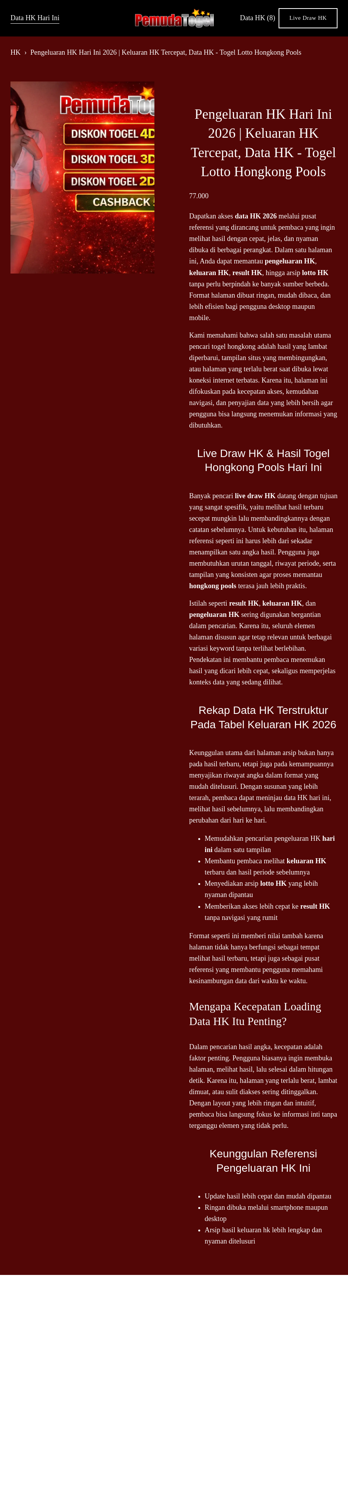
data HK (296, 798)
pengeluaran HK (297, 838)
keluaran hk (253, 1230)
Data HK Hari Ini (34, 18)
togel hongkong (234, 346)
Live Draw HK (308, 18)
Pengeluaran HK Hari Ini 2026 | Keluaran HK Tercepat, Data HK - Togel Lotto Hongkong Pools (165, 52)
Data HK (257, 18)
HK (15, 52)
